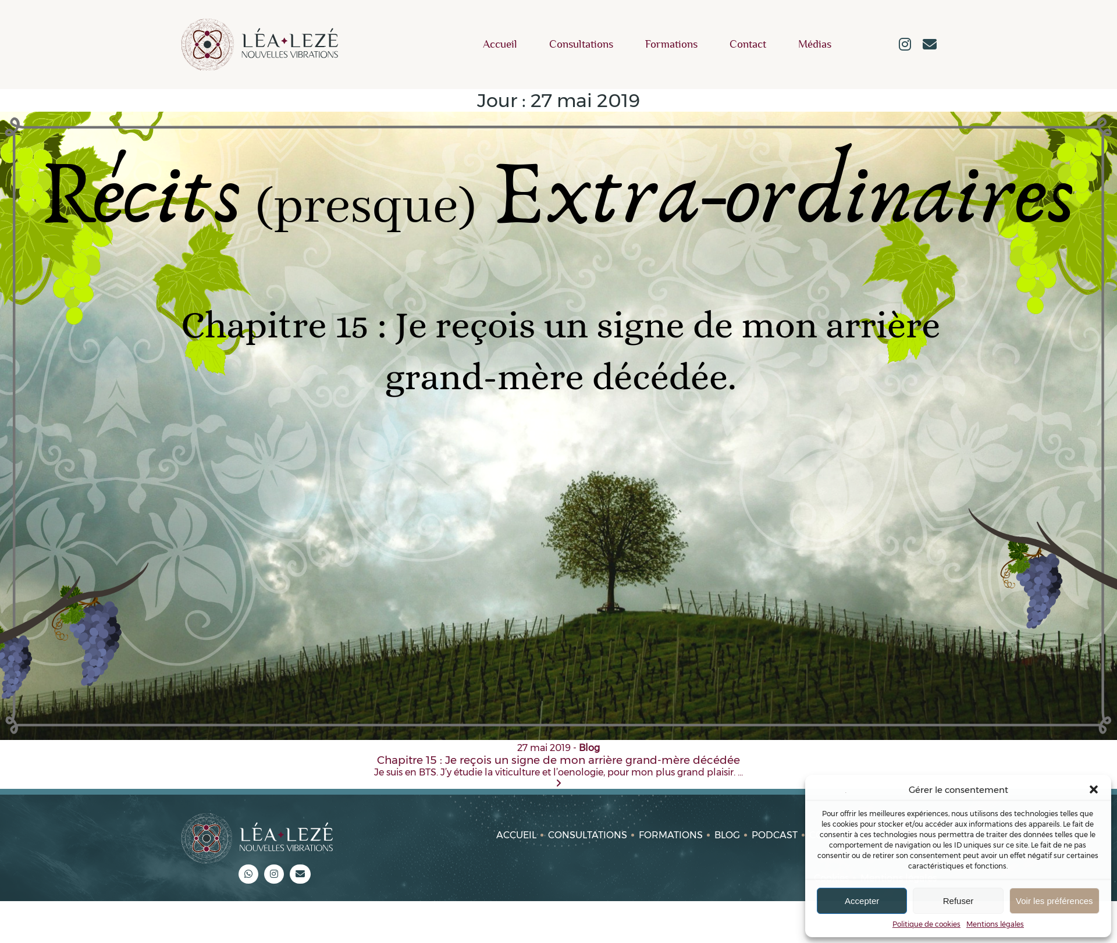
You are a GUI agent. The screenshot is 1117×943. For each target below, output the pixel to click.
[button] (1094, 789)
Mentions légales (995, 924)
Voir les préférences (1054, 901)
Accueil (500, 44)
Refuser (958, 901)
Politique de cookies (926, 924)
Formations (671, 44)
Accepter (862, 901)
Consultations (581, 44)
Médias (814, 44)
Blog (727, 835)
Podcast (775, 835)
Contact (748, 44)
